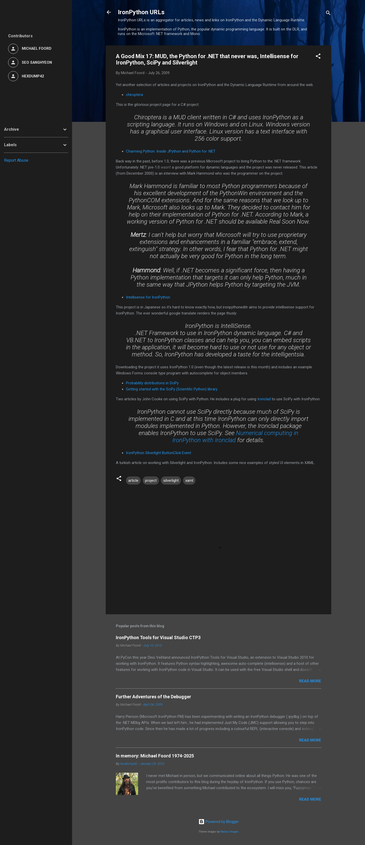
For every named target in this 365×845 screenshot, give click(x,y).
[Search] (328, 14)
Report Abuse (16, 160)
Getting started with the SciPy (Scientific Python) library (171, 389)
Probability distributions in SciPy (152, 383)
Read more (310, 681)
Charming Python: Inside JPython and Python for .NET (170, 151)
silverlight (171, 480)
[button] (318, 57)
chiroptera (134, 94)
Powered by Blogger (218, 821)
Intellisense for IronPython (148, 297)
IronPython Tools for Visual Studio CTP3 (158, 637)
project (151, 480)
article (133, 480)
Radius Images (230, 831)
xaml (189, 480)
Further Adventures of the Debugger (153, 696)
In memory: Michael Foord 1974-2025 (155, 755)
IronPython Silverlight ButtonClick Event (158, 453)
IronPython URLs (141, 12)
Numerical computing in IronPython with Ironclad (235, 436)
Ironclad (264, 399)
